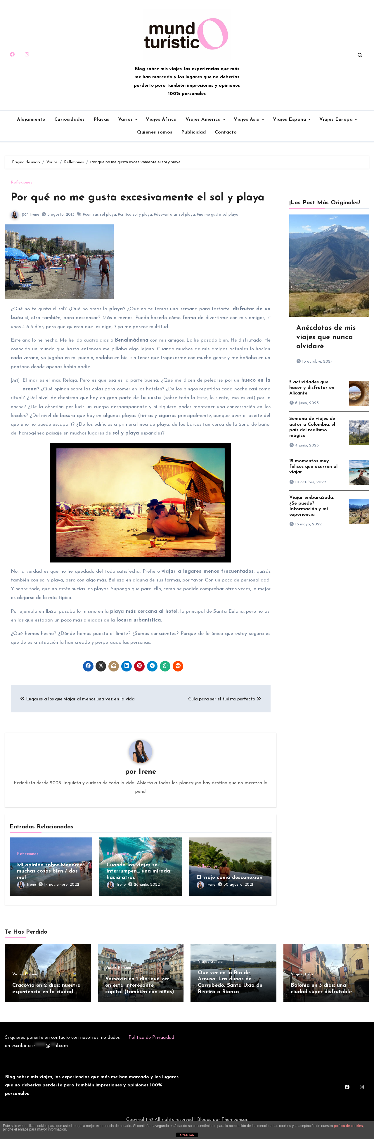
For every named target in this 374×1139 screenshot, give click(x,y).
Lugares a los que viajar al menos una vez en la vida (77, 713)
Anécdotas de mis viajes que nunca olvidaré (326, 337)
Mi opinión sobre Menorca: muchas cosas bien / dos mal (50, 886)
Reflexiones (21, 183)
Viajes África (161, 119)
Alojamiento (31, 119)
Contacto (226, 132)
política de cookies (348, 1126)
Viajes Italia (302, 987)
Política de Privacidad (151, 1048)
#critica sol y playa (135, 229)
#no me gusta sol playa (217, 229)
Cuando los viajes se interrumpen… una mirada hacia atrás (138, 886)
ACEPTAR (186, 1135)
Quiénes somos (154, 132)
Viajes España (290, 119)
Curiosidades (69, 119)
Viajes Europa (336, 119)
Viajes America (204, 119)
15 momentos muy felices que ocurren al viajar (313, 467)
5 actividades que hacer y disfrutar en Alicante (311, 388)
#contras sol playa (99, 229)
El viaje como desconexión (229, 892)
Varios (126, 119)
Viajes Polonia (25, 987)
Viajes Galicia (210, 974)
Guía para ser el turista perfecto (224, 713)
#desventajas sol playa (174, 229)
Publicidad (193, 132)
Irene (34, 229)
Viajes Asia (247, 119)
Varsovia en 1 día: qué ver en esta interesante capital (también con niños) (139, 998)
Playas (101, 119)
